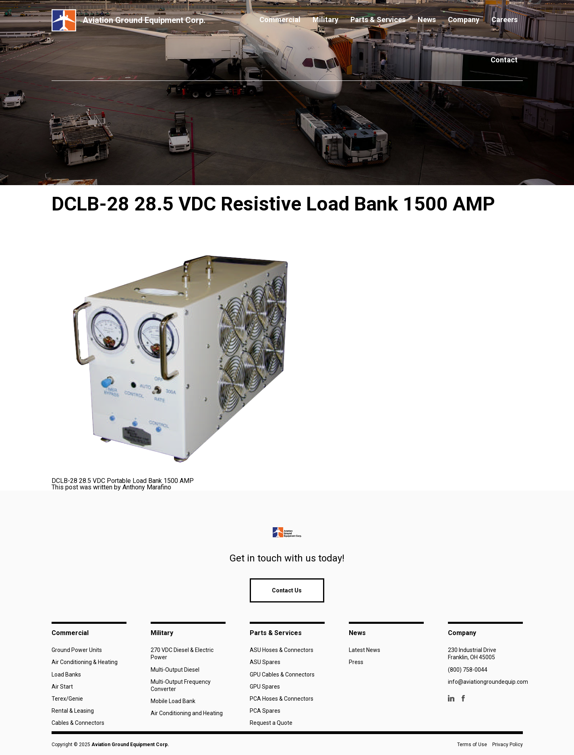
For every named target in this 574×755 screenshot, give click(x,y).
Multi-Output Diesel (175, 669)
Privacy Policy (507, 744)
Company (463, 19)
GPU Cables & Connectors (282, 674)
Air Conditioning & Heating (85, 662)
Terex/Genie (67, 698)
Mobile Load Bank (173, 701)
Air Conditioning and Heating (187, 713)
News (427, 19)
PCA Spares (265, 711)
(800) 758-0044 (467, 669)
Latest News (364, 650)
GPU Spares (265, 686)
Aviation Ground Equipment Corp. (130, 744)
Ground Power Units (77, 650)
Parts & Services (378, 19)
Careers (504, 19)
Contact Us (287, 590)
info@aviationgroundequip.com (488, 682)
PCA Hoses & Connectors (281, 698)
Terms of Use (472, 744)
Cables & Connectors (78, 723)
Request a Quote (271, 723)
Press (356, 662)
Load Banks (66, 674)
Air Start (62, 686)
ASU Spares (265, 662)
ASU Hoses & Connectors (281, 650)
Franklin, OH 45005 (471, 657)
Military (325, 19)
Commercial (279, 19)
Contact (504, 60)
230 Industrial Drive (472, 650)
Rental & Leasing (73, 711)
